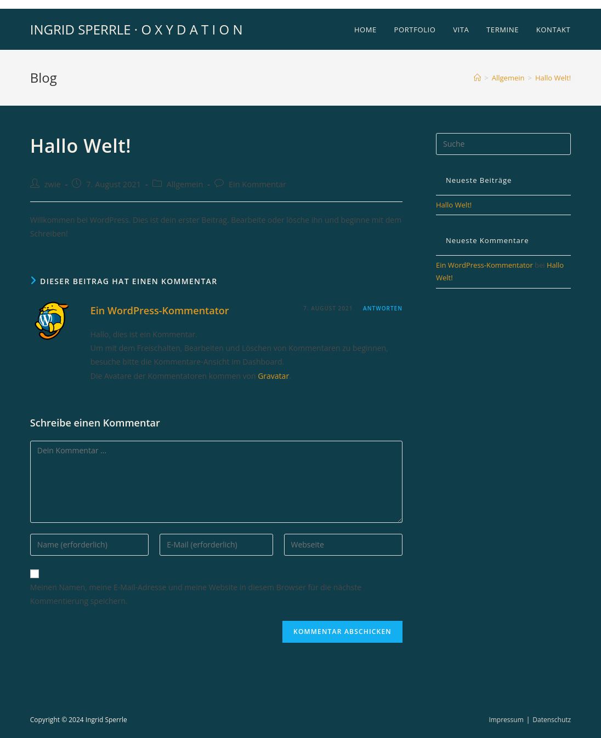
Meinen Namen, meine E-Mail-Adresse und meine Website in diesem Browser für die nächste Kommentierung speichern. (195, 594)
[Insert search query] (503, 144)
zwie (52, 184)
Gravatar (273, 376)
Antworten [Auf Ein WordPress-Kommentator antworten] (382, 308)
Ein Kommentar (257, 184)
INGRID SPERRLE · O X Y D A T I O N (136, 29)
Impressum (506, 719)
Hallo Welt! (553, 78)
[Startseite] (477, 78)
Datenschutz (551, 719)
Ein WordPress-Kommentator (159, 310)
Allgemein (185, 184)
